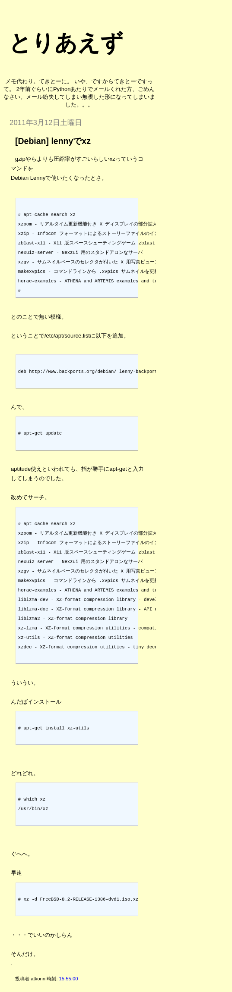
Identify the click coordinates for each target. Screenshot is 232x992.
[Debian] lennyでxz (53, 141)
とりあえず (66, 42)
